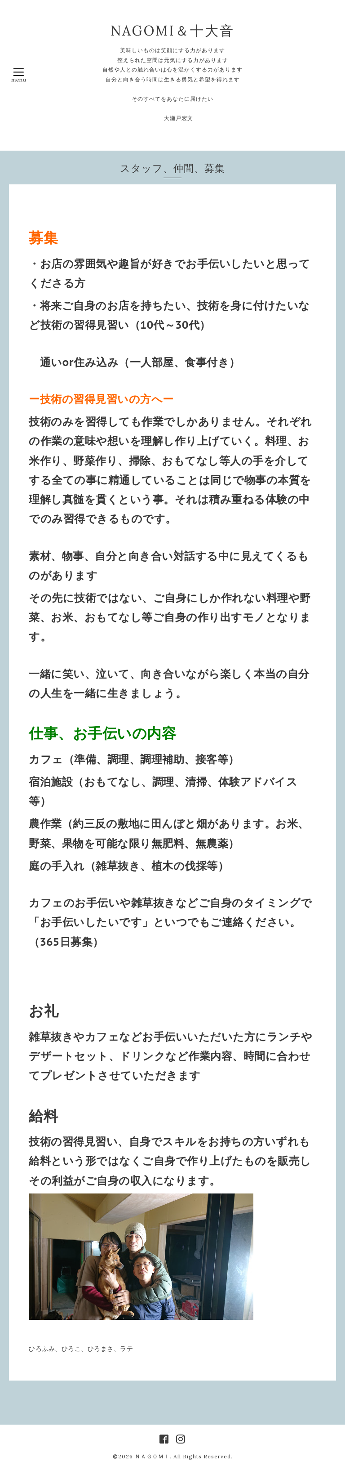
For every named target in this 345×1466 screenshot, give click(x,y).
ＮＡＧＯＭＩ (152, 1456)
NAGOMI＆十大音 (172, 30)
